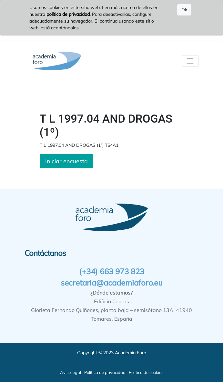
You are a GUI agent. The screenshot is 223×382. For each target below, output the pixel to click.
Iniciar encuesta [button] (66, 161)
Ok (184, 10)
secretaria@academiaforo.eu (112, 282)
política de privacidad (68, 14)
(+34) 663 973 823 (111, 271)
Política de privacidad (105, 372)
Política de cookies (146, 372)
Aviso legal (70, 372)
